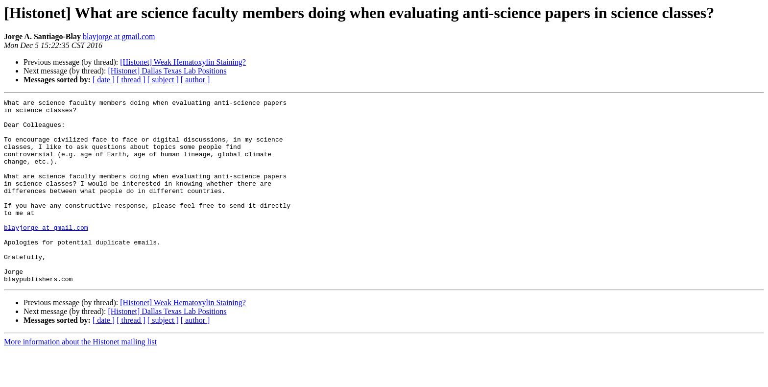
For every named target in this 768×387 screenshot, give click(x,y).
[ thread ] (131, 79)
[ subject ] (163, 79)
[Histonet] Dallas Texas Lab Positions (167, 71)
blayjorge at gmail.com (119, 36)
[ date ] (104, 79)
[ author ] (195, 79)
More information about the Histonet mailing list (80, 378)
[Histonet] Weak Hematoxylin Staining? (183, 62)
